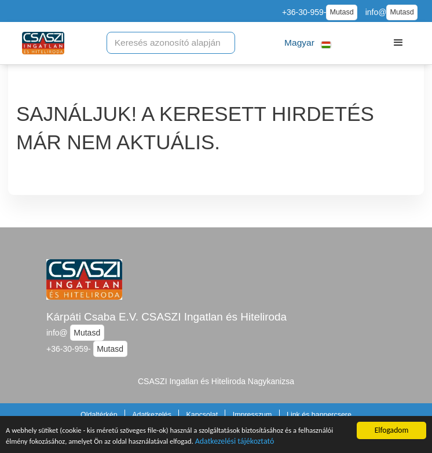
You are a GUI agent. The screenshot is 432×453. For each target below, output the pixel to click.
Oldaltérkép (99, 415)
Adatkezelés (151, 415)
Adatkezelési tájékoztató (292, 445)
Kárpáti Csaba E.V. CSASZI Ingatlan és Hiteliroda (166, 317)
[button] (307, 43)
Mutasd (341, 12)
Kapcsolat (202, 415)
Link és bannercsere (319, 415)
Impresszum (252, 415)
